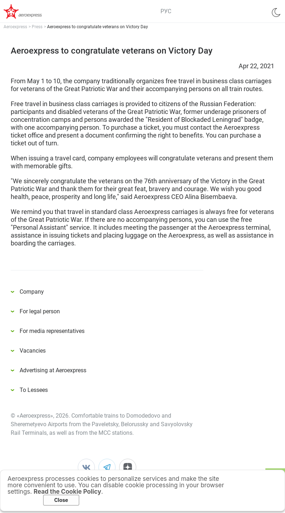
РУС (166, 11)
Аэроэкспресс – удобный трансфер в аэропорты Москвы (32, 11)
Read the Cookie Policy (67, 491)
